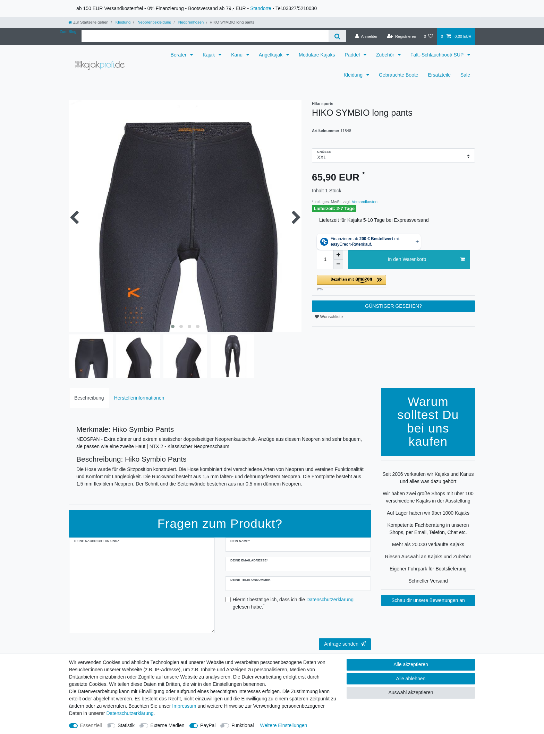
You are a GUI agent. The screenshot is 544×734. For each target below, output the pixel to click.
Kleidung (122, 22)
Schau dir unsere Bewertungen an (428, 600)
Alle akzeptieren (410, 664)
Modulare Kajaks (317, 55)
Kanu (237, 55)
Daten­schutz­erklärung (129, 713)
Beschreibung (89, 398)
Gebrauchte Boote (398, 75)
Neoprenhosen (190, 22)
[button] (393, 282)
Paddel (353, 55)
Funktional (242, 725)
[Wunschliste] (428, 36)
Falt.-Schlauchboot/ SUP (437, 55)
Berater (179, 55)
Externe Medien (168, 725)
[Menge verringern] (338, 264)
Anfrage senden (345, 644)
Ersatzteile (439, 75)
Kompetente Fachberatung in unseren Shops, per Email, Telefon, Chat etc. (428, 528)
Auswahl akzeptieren (410, 692)
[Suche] (337, 36)
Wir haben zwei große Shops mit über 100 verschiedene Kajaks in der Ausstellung (428, 497)
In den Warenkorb (426, 259)
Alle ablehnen (411, 678)
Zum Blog (68, 31)
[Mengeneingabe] (325, 259)
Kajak (209, 55)
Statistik (126, 725)
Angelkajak (271, 55)
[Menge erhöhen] (338, 255)
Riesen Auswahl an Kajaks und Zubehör (428, 556)
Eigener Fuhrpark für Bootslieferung (428, 568)
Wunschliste (329, 316)
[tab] (89, 398)
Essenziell (91, 725)
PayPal (207, 725)
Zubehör (386, 55)
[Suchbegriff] (205, 36)
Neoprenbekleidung (153, 22)
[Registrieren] (401, 36)
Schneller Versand (428, 581)
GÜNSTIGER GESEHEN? (393, 306)
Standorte (260, 8)
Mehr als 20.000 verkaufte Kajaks (428, 544)
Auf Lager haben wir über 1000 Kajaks (428, 513)
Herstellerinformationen (139, 398)
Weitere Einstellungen (283, 725)
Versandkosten (364, 202)
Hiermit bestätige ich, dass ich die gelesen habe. (293, 603)
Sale (465, 75)
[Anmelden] (366, 36)
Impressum (184, 706)
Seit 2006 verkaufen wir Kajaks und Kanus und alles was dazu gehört (428, 477)
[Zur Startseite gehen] (88, 22)
